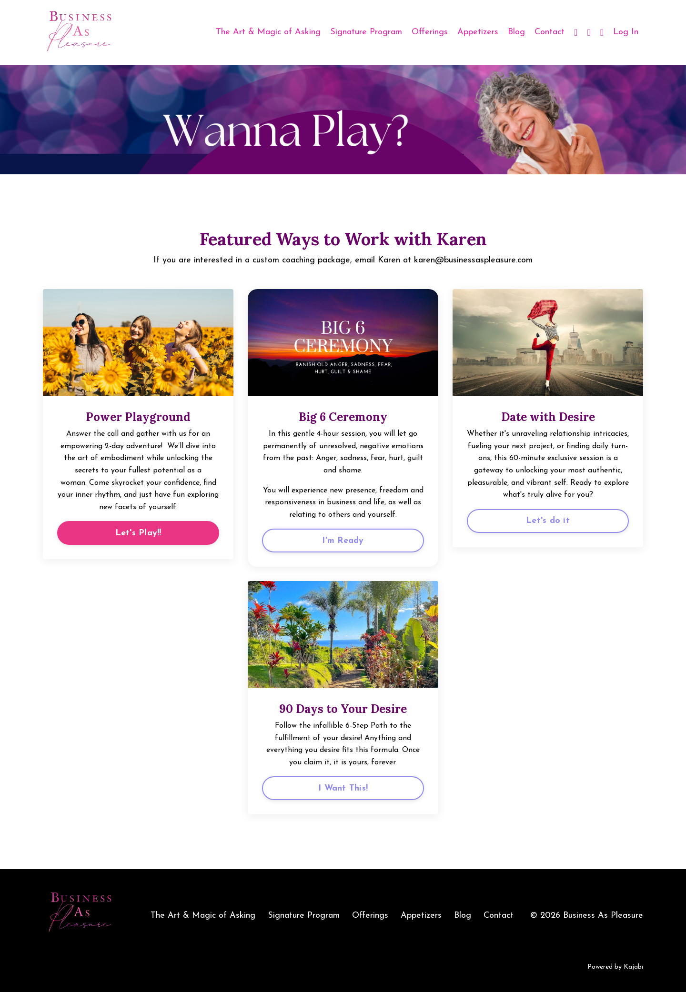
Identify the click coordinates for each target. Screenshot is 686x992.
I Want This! (343, 788)
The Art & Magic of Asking (268, 32)
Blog (516, 32)
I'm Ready (342, 540)
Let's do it (548, 520)
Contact (550, 32)
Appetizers (477, 32)
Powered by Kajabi (615, 967)
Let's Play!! (138, 533)
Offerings (430, 32)
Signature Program (366, 32)
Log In (625, 32)
